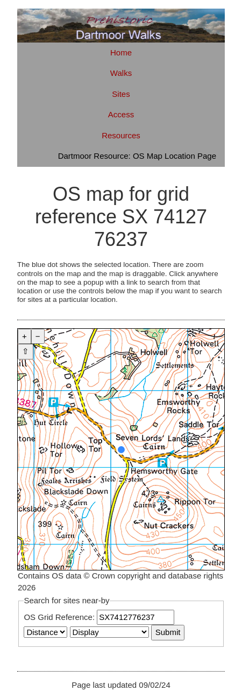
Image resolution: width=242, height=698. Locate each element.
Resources (121, 135)
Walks (121, 72)
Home (121, 52)
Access (121, 114)
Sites (121, 93)
